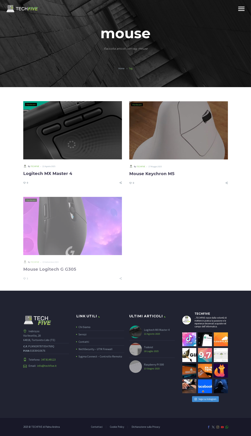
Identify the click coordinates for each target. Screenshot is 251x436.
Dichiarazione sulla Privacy (146, 427)
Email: (43, 366)
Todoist (148, 347)
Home (121, 68)
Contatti (84, 341)
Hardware (31, 104)
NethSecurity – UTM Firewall (95, 349)
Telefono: (42, 359)
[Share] (120, 183)
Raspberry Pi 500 (154, 364)
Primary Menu (241, 9)
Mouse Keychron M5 (151, 174)
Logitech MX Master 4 (47, 173)
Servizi (82, 334)
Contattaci (96, 427)
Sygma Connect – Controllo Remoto (100, 356)
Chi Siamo (84, 327)
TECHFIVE (35, 166)
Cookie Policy (117, 427)
